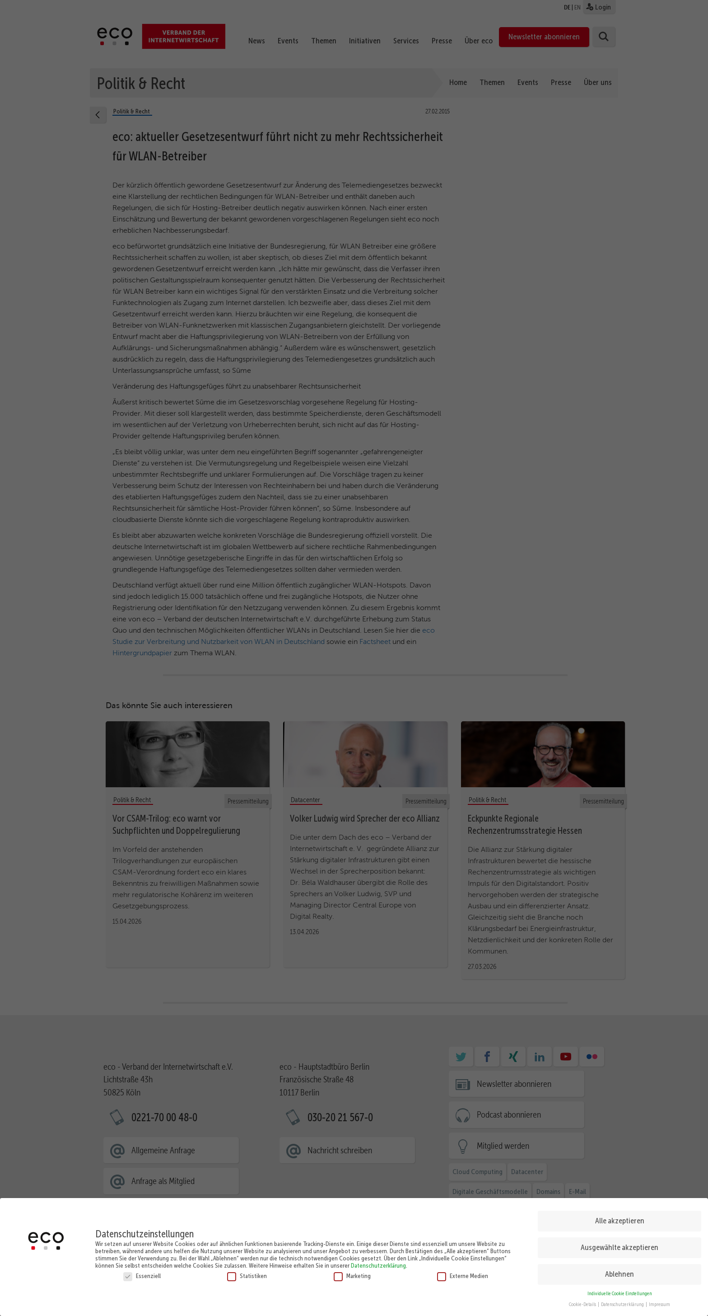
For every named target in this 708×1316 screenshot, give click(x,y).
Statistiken (247, 1272)
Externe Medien (462, 1272)
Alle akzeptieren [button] (619, 1217)
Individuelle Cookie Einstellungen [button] (619, 1290)
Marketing (352, 1272)
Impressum (659, 1301)
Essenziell (142, 1272)
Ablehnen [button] (619, 1270)
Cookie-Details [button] (583, 1301)
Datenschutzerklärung (378, 1261)
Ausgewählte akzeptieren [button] (619, 1243)
